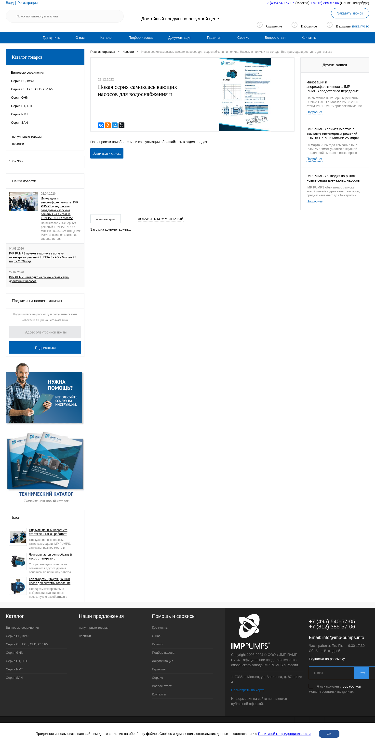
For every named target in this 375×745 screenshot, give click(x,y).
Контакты (309, 38)
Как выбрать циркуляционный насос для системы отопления (49, 581)
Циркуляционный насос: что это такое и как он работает (48, 532)
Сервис (243, 38)
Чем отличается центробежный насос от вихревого (50, 556)
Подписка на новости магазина (38, 301)
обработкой (352, 686)
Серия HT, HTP (17, 661)
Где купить (51, 38)
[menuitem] (51, 37)
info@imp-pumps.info (343, 637)
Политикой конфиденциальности (284, 734)
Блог (16, 517)
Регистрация (28, 3)
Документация (179, 38)
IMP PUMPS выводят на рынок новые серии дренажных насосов (39, 279)
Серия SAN (14, 677)
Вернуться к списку (107, 153)
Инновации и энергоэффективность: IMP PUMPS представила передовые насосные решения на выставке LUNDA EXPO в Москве (59, 208)
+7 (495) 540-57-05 (279, 3)
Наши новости (24, 181)
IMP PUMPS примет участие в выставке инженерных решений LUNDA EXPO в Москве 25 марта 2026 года (42, 257)
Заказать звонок (350, 13)
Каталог (106, 38)
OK (329, 734)
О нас (79, 38)
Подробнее (314, 112)
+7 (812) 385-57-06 (332, 627)
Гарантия (214, 38)
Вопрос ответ (275, 38)
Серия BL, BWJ (17, 636)
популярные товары (26, 136)
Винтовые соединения (22, 627)
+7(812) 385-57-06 (324, 3)
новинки (18, 144)
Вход (10, 3)
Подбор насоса (141, 38)
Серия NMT (14, 669)
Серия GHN (14, 652)
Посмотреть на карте (248, 690)
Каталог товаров (45, 57)
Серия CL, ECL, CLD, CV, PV (27, 644)
